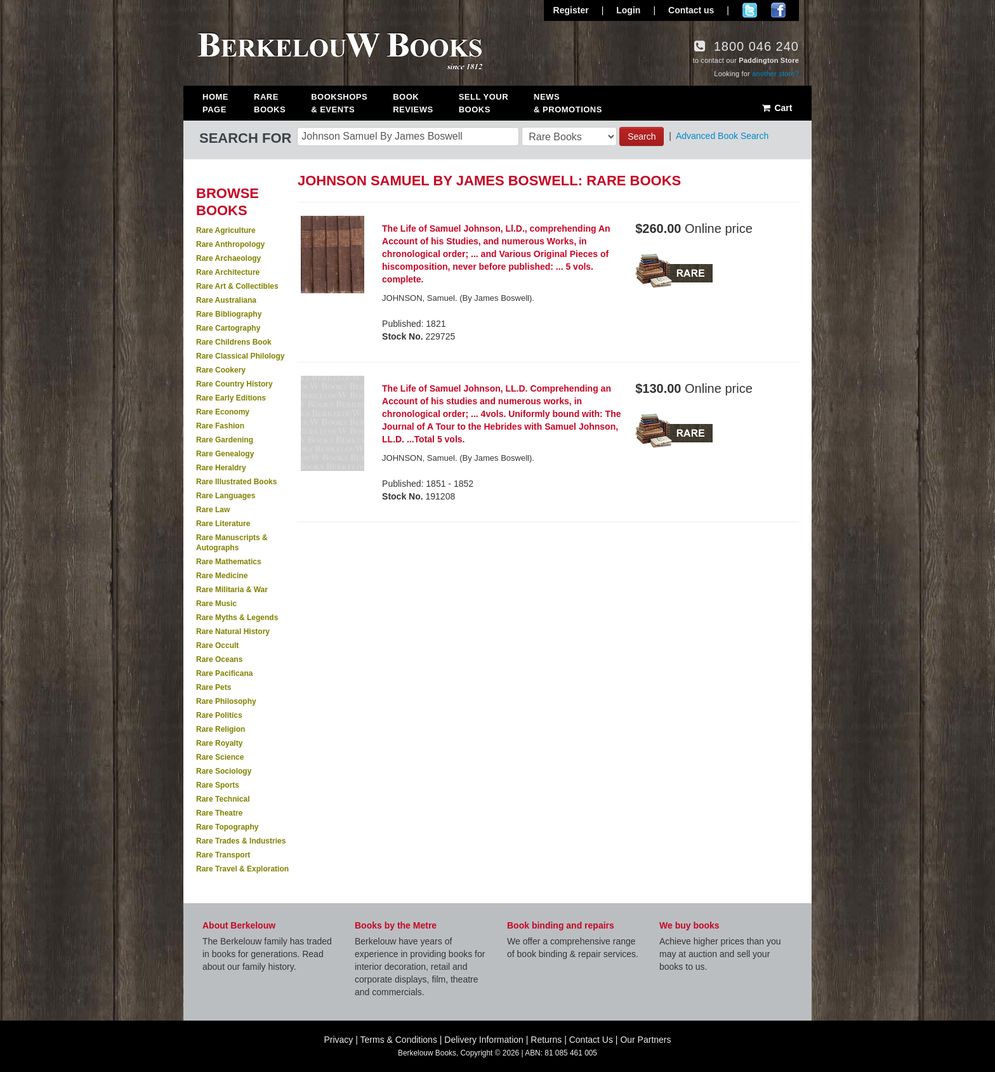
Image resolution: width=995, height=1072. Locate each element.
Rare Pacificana (224, 673)
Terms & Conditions (398, 1040)
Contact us (691, 10)
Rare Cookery (221, 370)
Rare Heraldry (221, 467)
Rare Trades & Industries (241, 841)
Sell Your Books (483, 103)
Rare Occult (217, 645)
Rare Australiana (226, 300)
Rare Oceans (219, 659)
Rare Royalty (219, 743)
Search (642, 136)
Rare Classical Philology (240, 356)
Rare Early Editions (231, 398)
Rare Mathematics (228, 561)
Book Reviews (413, 103)
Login (628, 10)
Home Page (215, 103)
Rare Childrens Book (234, 342)
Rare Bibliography (228, 314)
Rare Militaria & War (232, 589)
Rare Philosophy (226, 701)
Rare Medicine (221, 575)
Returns (546, 1040)
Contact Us (591, 1040)
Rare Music (216, 603)
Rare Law (213, 509)
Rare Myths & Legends (237, 617)
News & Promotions (568, 103)
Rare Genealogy (225, 453)
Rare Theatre (219, 813)
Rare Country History (234, 384)
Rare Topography (227, 827)
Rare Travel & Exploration (242, 868)
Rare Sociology (223, 771)
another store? (775, 73)
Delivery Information (484, 1040)
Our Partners (645, 1040)
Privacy (338, 1040)
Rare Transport (223, 854)
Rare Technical (222, 799)
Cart (776, 108)
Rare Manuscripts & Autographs (232, 542)
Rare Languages (225, 495)
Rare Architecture (228, 272)
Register (571, 10)
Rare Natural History (233, 631)
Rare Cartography (228, 328)
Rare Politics (219, 715)
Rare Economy (222, 411)
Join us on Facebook (778, 10)
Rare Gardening (224, 439)
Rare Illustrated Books (236, 481)
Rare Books (270, 103)
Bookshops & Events (339, 103)
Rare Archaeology (228, 258)
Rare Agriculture (226, 230)
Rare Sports (217, 785)
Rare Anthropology (230, 244)
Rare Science (220, 757)
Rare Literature (223, 523)
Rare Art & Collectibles (237, 286)
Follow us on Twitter (750, 10)
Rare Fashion (220, 425)
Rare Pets (213, 687)
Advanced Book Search (722, 136)
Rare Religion (220, 729)
